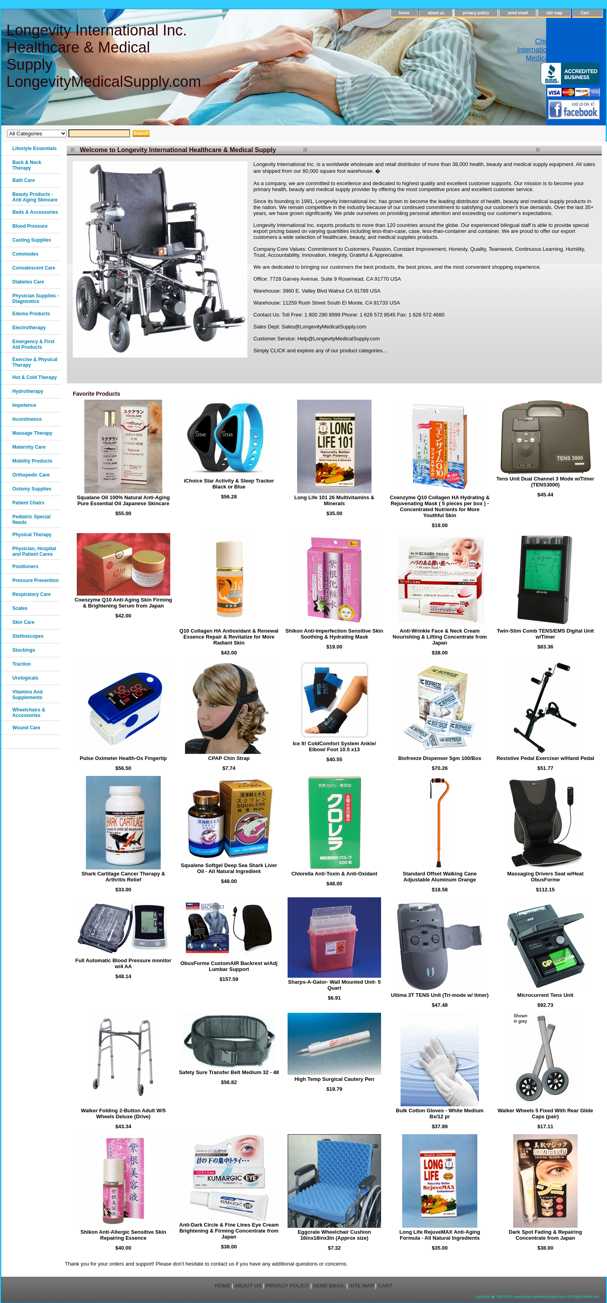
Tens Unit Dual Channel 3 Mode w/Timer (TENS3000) (545, 482)
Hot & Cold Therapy (34, 377)
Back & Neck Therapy (26, 165)
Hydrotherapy (27, 391)
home (404, 13)
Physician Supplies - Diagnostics (35, 298)
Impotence (24, 405)
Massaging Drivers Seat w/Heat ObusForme (545, 877)
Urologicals (25, 678)
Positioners (25, 566)
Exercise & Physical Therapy (34, 362)
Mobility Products (32, 461)
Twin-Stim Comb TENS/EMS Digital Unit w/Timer (545, 634)
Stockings (23, 650)
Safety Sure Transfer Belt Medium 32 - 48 (229, 1072)
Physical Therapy (32, 534)
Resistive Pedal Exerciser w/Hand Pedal (545, 758)
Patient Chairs (28, 503)
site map (554, 13)
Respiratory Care (31, 594)
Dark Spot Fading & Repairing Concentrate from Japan (545, 1235)
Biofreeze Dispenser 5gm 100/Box (439, 758)
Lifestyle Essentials (34, 148)
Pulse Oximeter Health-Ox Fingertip (123, 758)
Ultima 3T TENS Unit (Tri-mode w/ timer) (440, 995)
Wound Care (26, 728)
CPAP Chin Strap (228, 758)
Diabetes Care (28, 282)
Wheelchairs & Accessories (28, 712)
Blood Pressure (30, 226)
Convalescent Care (33, 268)
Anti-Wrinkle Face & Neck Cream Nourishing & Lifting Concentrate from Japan (440, 637)
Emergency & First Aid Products (33, 344)
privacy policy (476, 13)
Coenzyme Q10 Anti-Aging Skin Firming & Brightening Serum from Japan (123, 603)
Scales (19, 608)
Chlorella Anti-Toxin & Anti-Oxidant (334, 874)
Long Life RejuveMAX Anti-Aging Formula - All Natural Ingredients (439, 1235)
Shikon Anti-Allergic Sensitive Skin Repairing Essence (123, 1235)
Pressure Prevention (35, 580)
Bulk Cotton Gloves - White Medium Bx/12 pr (439, 1113)
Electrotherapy (29, 327)
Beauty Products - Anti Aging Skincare (35, 197)
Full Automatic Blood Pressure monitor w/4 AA (123, 963)
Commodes (25, 254)
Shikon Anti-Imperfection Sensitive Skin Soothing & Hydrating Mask (334, 634)
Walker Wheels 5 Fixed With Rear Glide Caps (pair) (545, 1113)
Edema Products (31, 313)
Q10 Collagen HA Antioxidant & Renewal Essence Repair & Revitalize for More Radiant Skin (228, 637)
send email (518, 13)
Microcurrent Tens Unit (545, 995)
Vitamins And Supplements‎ (27, 694)
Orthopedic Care (31, 475)
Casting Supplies (31, 240)
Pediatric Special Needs (31, 519)
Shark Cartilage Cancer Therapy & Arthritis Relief (123, 877)
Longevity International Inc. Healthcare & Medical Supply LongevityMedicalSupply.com (103, 56)
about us (436, 13)
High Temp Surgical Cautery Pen (334, 1079)
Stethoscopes (28, 636)
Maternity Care (28, 447)
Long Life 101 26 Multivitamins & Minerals (334, 500)
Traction (21, 664)
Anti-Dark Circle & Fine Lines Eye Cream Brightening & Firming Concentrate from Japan (229, 1231)
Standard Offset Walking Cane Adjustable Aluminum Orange (440, 877)
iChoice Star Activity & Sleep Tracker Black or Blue (229, 484)
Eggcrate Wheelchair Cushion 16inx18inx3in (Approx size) (334, 1235)
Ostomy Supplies (31, 489)
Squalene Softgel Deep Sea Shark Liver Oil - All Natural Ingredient (229, 868)
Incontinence (27, 419)
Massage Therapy (32, 433)
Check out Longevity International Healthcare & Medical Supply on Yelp (558, 49)
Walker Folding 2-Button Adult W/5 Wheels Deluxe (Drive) (123, 1113)
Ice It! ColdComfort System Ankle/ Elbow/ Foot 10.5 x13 (334, 746)
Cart (585, 13)
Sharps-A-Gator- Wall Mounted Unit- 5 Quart (334, 985)
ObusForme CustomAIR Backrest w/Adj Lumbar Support (228, 966)
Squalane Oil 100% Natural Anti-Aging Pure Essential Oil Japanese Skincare (123, 500)
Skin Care (23, 622)
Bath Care (23, 180)
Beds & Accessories (35, 212)
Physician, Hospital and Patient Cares (34, 551)
